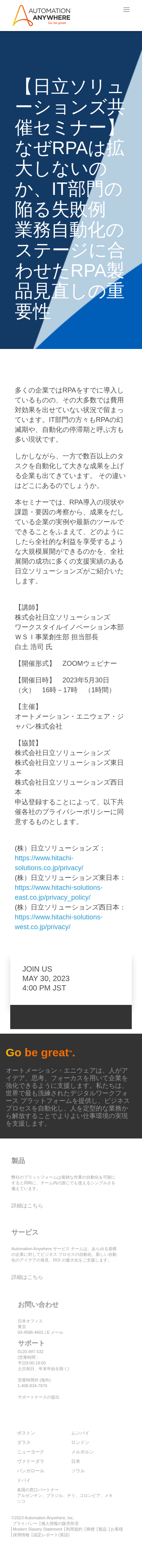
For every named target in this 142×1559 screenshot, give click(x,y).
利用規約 (74, 1529)
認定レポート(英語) (51, 1535)
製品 (102, 1529)
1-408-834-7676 (32, 1385)
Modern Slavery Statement (37, 1529)
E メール (55, 1332)
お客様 (117, 1529)
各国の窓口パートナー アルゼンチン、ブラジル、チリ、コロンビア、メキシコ (65, 1495)
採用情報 (21, 1535)
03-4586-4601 (31, 1332)
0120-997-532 (31, 1351)
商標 (90, 1529)
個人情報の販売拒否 (60, 1523)
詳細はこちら (27, 1205)
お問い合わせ (38, 1304)
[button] (126, 10)
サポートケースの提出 (38, 1397)
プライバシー (24, 1523)
